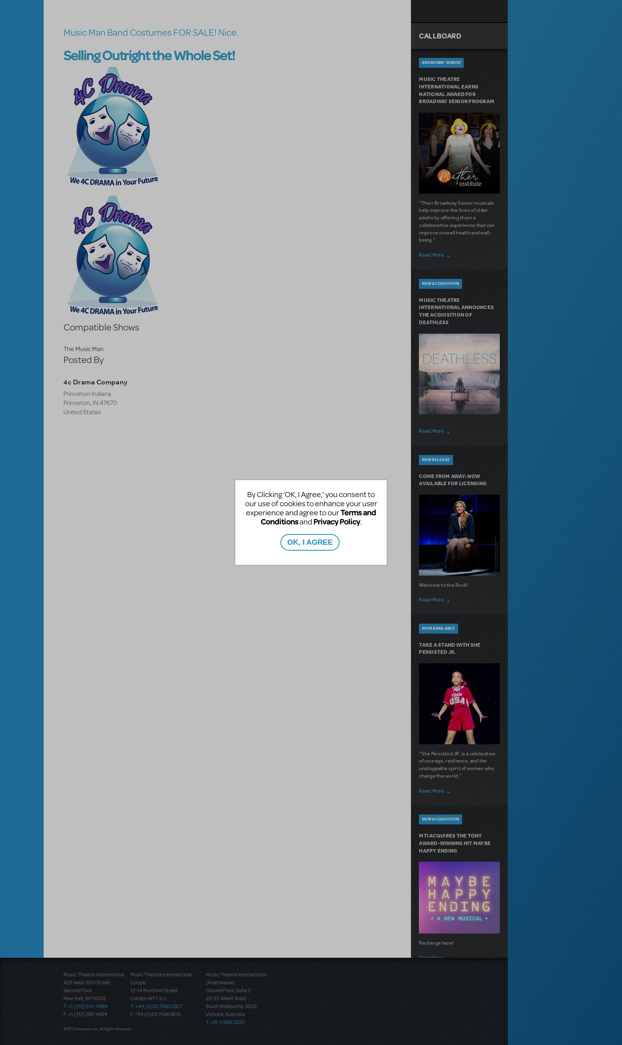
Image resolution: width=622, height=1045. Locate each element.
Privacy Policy (336, 521)
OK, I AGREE (309, 542)
